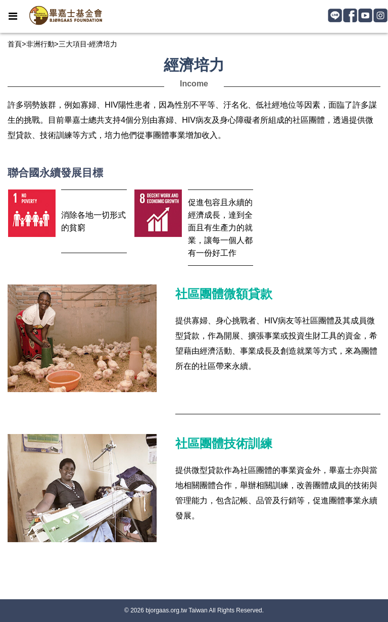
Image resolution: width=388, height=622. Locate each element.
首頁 (15, 44)
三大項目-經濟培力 (88, 44)
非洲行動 (40, 44)
